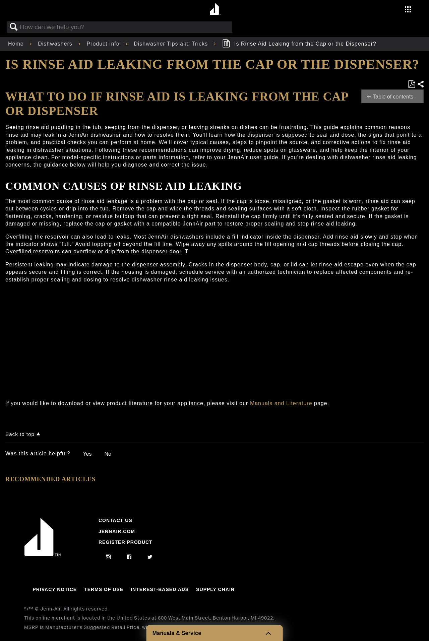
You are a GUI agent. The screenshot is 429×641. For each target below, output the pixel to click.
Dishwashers (56, 44)
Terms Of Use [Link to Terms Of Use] (103, 589)
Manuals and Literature (281, 403)
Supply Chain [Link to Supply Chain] (215, 589)
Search (13, 27)
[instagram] (108, 557)
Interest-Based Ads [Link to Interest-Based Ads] (160, 589)
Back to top (20, 434)
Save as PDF (411, 84)
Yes (87, 454)
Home (16, 44)
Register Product (125, 542)
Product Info (103, 44)
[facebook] (129, 557)
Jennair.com (117, 531)
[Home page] (215, 9)
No (107, 454)
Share (420, 84)
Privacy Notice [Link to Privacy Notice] (55, 589)
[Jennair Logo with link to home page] (42, 554)
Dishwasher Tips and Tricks (171, 44)
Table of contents (393, 97)
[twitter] (150, 557)
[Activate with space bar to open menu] (408, 10)
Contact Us (115, 520)
